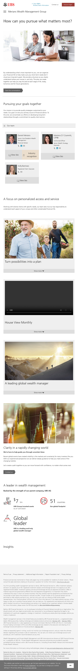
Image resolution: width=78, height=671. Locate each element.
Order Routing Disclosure (53, 652)
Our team (9, 126)
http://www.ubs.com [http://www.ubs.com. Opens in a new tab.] (63, 582)
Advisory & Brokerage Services (40, 656)
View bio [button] (15, 156)
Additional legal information (34, 574)
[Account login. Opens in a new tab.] (68, 4)
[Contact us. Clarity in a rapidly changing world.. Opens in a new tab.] (9, 472)
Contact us (55, 4)
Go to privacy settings (29, 668)
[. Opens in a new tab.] (8, 5)
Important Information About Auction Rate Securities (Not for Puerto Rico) (33, 658)
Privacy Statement (30, 665)
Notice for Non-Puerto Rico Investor (33, 652)
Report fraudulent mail (52, 574)
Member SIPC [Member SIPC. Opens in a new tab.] (56, 621)
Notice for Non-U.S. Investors (12, 652)
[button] (24, 145)
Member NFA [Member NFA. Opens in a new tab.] (39, 627)
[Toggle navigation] (24, 11)
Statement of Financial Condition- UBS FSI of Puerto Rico (33, 654)
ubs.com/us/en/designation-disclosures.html (60, 648)
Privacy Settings (66, 574)
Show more (39, 271)
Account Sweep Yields (24, 656)
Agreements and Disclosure (48, 660)
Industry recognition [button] (31, 155)
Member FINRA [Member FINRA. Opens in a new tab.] (66, 621)
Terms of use (7, 574)
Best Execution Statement (59, 654)
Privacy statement (18, 574)
